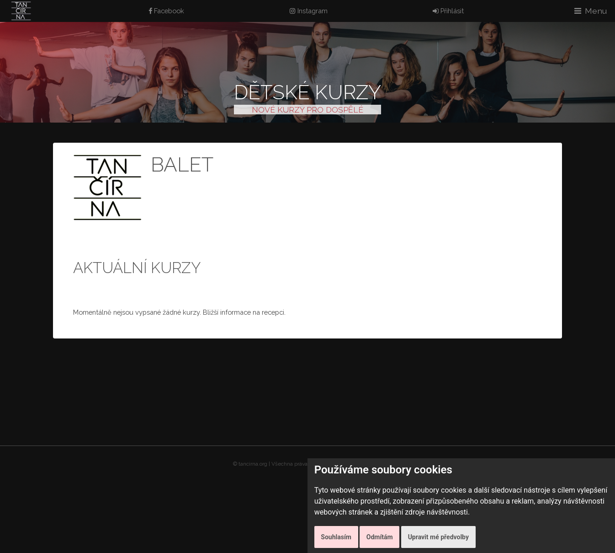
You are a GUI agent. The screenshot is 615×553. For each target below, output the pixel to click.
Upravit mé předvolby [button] (438, 537)
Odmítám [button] (379, 537)
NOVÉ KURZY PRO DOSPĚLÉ (307, 109)
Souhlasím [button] (336, 537)
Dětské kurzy (307, 92)
